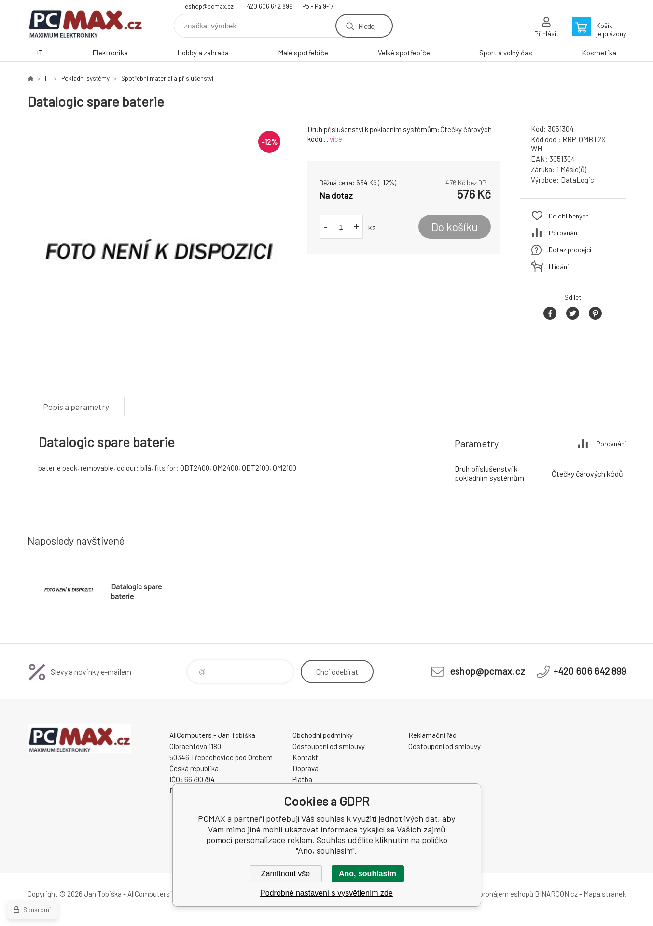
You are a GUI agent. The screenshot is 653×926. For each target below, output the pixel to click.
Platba (302, 779)
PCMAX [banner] (85, 22)
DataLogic (577, 180)
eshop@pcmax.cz (209, 6)
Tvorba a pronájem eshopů (492, 893)
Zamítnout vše (285, 874)
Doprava (305, 768)
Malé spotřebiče (303, 52)
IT (40, 52)
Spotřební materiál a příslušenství (167, 78)
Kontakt (305, 757)
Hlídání (559, 266)
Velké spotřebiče (404, 52)
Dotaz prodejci (570, 249)
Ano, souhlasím (367, 874)
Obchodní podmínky (322, 735)
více (336, 139)
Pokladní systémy (85, 78)
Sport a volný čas (505, 52)
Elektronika (110, 52)
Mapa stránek (605, 893)
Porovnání (564, 233)
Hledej (366, 25)
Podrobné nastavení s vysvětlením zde (326, 893)
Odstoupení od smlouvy (328, 746)
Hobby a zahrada (203, 52)
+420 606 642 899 (267, 6)
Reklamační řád (432, 735)
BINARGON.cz (556, 893)
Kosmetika (599, 52)
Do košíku (454, 226)
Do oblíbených (569, 216)
